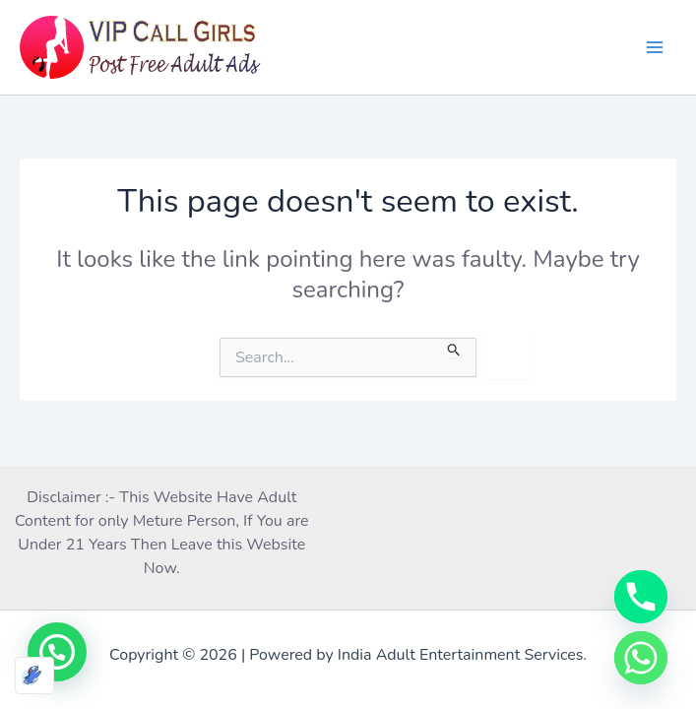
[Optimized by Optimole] (34, 675)
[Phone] (640, 596)
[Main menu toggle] (654, 47)
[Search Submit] (454, 347)
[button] (57, 651)
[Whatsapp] (640, 657)
